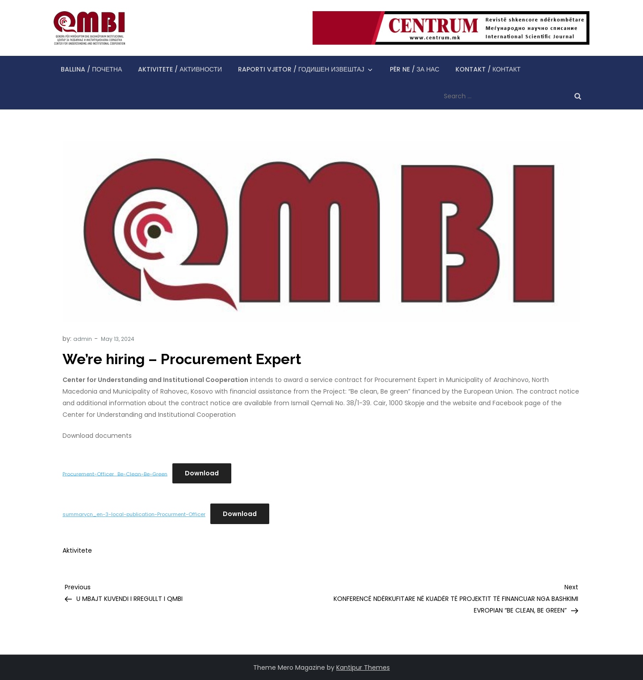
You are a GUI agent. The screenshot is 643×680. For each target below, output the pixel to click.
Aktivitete (77, 550)
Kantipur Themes (363, 667)
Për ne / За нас (414, 69)
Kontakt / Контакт (488, 69)
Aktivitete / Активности (180, 69)
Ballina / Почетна (91, 69)
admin (82, 339)
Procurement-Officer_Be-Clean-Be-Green (115, 473)
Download (202, 473)
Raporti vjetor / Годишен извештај (306, 69)
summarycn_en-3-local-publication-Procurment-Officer (134, 514)
